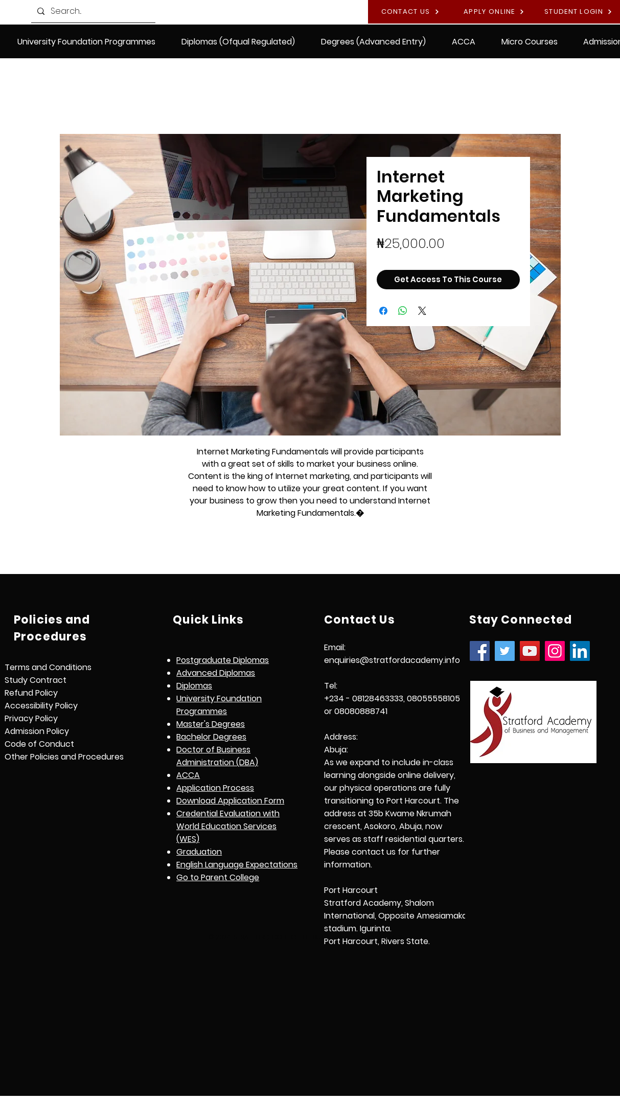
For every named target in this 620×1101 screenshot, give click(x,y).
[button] (238, 41)
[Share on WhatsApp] (403, 311)
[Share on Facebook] (383, 311)
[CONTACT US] (410, 12)
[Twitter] (505, 651)
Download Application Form (230, 801)
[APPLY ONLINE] (494, 12)
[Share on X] (422, 311)
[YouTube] (530, 651)
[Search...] (92, 11)
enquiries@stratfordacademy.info (392, 660)
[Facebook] (480, 651)
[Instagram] (555, 651)
